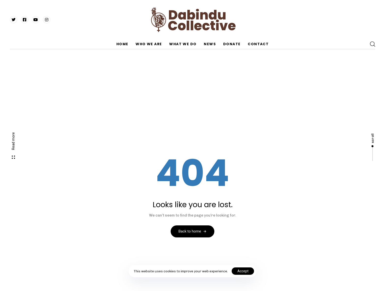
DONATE (231, 44)
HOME (122, 44)
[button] (372, 44)
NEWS (210, 44)
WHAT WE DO (182, 44)
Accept (242, 271)
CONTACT (258, 44)
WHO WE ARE (149, 44)
